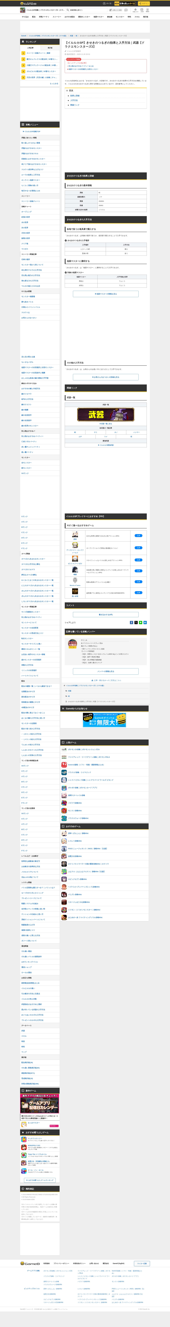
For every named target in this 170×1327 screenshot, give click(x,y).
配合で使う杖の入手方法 (30, 729)
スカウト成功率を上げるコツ (32, 169)
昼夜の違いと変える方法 (30, 935)
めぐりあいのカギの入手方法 (32, 1015)
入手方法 (74, 100)
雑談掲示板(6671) (28, 1073)
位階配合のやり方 (28, 691)
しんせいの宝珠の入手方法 (31, 755)
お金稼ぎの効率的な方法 (30, 866)
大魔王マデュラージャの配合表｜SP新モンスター (43, 65)
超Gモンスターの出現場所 (31, 660)
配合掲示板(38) (27, 1062)
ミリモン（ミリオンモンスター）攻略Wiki (92, 1302)
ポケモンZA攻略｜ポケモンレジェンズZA (57, 1271)
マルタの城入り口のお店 (30, 286)
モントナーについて (29, 623)
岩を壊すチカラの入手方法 (31, 270)
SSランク (25, 473)
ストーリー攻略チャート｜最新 (38, 53)
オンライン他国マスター (30, 180)
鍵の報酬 (24, 410)
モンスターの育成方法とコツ (32, 633)
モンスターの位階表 (29, 723)
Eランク (24, 543)
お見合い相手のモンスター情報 (33, 654)
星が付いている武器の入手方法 (33, 1010)
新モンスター (26, 468)
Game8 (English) (118, 1263)
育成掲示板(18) (27, 1078)
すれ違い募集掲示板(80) (30, 1068)
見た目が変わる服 (28, 357)
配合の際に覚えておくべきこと (33, 713)
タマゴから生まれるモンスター (33, 559)
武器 (69, 691)
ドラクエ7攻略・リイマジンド (54, 1276)
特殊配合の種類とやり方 (30, 702)
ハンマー (136, 432)
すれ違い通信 (26, 951)
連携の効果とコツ (28, 930)
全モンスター (26, 463)
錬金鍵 (109, 17)
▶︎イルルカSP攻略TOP (31, 131)
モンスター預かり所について (32, 265)
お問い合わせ (94, 1263)
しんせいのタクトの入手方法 (32, 750)
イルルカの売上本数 (29, 999)
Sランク (24, 516)
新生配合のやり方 (28, 697)
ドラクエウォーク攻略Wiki (52, 1284)
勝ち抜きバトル (27, 302)
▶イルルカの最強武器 (106, 445)
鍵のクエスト (26, 404)
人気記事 (30, 48)
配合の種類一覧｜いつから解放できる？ (36, 686)
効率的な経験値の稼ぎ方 (30, 861)
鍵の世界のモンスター (29, 426)
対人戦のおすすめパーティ (31, 617)
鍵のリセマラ (26, 394)
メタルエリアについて (29, 872)
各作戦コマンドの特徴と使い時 (33, 909)
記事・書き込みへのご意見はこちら (105, 680)
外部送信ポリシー (79, 1263)
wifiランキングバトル (29, 962)
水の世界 (24, 222)
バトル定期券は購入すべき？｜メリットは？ (38, 888)
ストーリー (57, 17)
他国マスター (99, 17)
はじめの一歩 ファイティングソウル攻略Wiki (127, 1302)
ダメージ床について (29, 941)
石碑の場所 (25, 259)
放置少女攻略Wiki (49, 1294)
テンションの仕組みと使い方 (32, 914)
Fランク (24, 548)
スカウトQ (25, 312)
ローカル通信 (26, 973)
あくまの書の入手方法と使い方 (33, 718)
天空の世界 (25, 233)
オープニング (26, 212)
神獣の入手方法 (27, 665)
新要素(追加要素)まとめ (30, 983)
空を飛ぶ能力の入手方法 (30, 275)
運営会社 (106, 1263)
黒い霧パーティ (27, 452)
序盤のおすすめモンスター (31, 148)
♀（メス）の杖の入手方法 (31, 739)
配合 (34, 17)
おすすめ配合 (70, 17)
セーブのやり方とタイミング (32, 893)
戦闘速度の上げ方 (28, 925)
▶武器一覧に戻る (105, 416)
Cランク (24, 532)
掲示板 (145, 17)
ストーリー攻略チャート (30, 201)
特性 (129, 17)
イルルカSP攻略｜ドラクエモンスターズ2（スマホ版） (85, 686)
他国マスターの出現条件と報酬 (33, 373)
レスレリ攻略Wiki (84, 1289)
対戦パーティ (44, 17)
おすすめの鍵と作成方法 (30, 389)
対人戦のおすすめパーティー (32, 436)
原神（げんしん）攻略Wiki (52, 1289)
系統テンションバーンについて (33, 919)
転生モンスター (27, 638)
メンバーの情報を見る (105, 671)
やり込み (25, 17)
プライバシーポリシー (61, 1263)
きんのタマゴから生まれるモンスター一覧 (37, 591)
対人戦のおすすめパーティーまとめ (81, 66)
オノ (116, 432)
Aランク (24, 522)
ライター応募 (142, 1264)
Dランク (24, 538)
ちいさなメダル (27, 362)
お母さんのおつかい (29, 318)
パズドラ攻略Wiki (84, 1281)
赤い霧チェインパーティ (30, 447)
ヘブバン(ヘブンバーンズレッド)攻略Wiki (92, 1299)
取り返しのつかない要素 (30, 143)
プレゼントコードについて (31, 898)
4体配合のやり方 (27, 707)
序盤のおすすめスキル (29, 154)
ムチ (80, 436)
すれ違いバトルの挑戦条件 (31, 957)
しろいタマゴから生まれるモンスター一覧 (37, 601)
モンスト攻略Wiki (118, 1281)
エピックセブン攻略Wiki (51, 1299)
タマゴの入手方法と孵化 (30, 564)
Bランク (24, 527)
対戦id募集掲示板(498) (30, 1084)
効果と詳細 (74, 96)
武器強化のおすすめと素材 (31, 1004)
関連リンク (74, 105)
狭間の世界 (25, 238)
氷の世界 (24, 228)
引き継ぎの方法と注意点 (30, 994)
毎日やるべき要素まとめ (30, 191)
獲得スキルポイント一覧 (30, 649)
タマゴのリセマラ (28, 569)
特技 (23, 1041)
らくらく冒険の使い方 (29, 185)
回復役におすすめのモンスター (33, 159)
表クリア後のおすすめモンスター (34, 164)
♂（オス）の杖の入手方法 (31, 734)
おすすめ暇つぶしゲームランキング (40, 1180)
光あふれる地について (29, 877)
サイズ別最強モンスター (30, 612)
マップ (23, 1052)
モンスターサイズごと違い (31, 644)
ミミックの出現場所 (29, 670)
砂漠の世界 (25, 217)
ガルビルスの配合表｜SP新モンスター (41, 71)
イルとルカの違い (28, 988)
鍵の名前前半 (26, 415)
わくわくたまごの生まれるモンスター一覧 (37, 580)
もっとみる (54, 84)
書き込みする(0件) (106, 615)
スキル (137, 17)
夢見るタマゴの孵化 (29, 575)
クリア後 (24, 244)
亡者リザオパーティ (29, 442)
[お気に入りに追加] (115, 10)
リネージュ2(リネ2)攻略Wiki (53, 1302)
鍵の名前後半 (26, 420)
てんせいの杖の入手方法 (30, 745)
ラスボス (24, 249)
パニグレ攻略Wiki (118, 1299)
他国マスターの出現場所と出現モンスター (83, 69)
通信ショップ (26, 967)
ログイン (144, 3)
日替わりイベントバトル (30, 307)
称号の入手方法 (27, 399)
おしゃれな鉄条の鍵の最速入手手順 (34, 378)
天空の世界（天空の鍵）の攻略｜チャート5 (43, 77)
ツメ (105, 436)
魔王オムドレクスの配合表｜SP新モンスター (43, 59)
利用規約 (46, 1263)
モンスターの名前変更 (29, 628)
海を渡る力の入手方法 (29, 281)
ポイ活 (107, 3)
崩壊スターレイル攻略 (51, 1281)
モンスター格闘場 (28, 296)
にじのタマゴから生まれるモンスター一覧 (37, 585)
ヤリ (95, 432)
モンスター (120, 17)
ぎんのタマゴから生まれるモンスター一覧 (37, 596)
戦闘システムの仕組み (29, 904)
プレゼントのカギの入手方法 (32, 1020)
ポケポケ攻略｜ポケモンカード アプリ (125, 1276)
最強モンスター (84, 17)
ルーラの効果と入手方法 (30, 175)
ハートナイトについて (29, 676)
